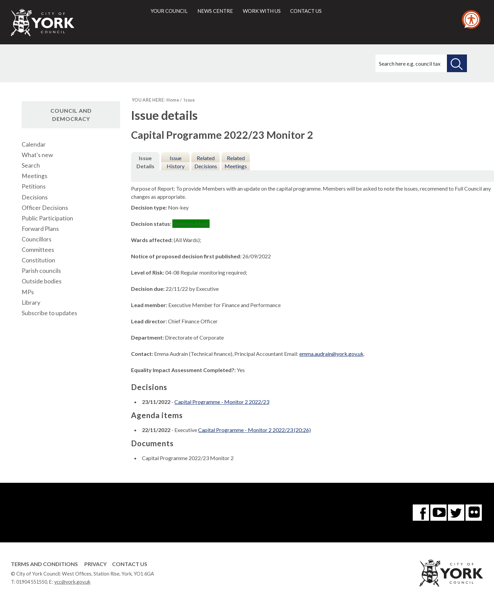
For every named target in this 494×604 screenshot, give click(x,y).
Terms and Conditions (44, 564)
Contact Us (129, 564)
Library (31, 302)
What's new (37, 154)
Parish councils (41, 270)
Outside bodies (42, 281)
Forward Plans (40, 228)
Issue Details (145, 162)
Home (173, 100)
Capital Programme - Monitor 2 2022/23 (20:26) (254, 430)
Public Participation (47, 218)
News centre (215, 11)
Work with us (262, 11)
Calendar (34, 144)
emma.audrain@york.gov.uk (331, 353)
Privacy (95, 564)
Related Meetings (235, 162)
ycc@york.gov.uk (72, 582)
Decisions (35, 197)
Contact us (306, 11)
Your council (169, 11)
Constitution (38, 260)
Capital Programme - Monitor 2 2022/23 (221, 401)
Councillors (36, 239)
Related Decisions (205, 162)
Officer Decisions (45, 207)
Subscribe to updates (49, 313)
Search (31, 165)
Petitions (34, 186)
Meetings (34, 175)
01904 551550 (31, 582)
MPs (28, 292)
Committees (38, 249)
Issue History (176, 162)
